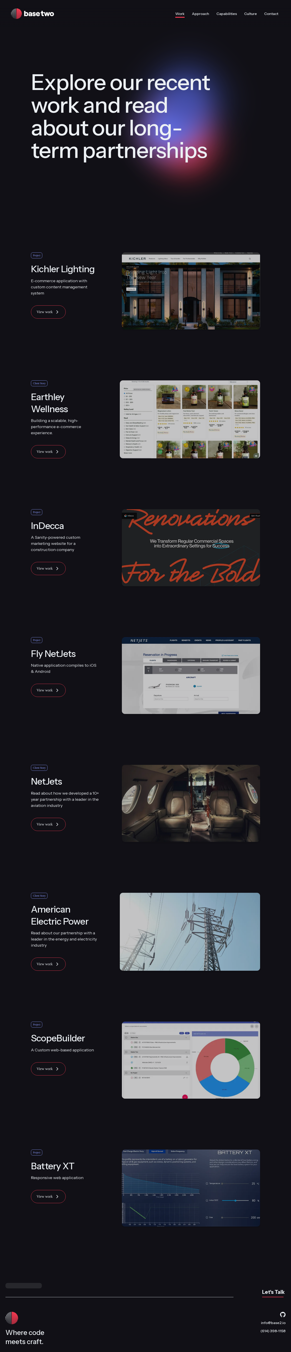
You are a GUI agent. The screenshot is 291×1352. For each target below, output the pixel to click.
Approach (200, 13)
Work (180, 14)
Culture (250, 13)
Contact (271, 13)
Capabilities (226, 13)
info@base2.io (273, 1322)
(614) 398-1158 (273, 1331)
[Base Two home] (62, 13)
